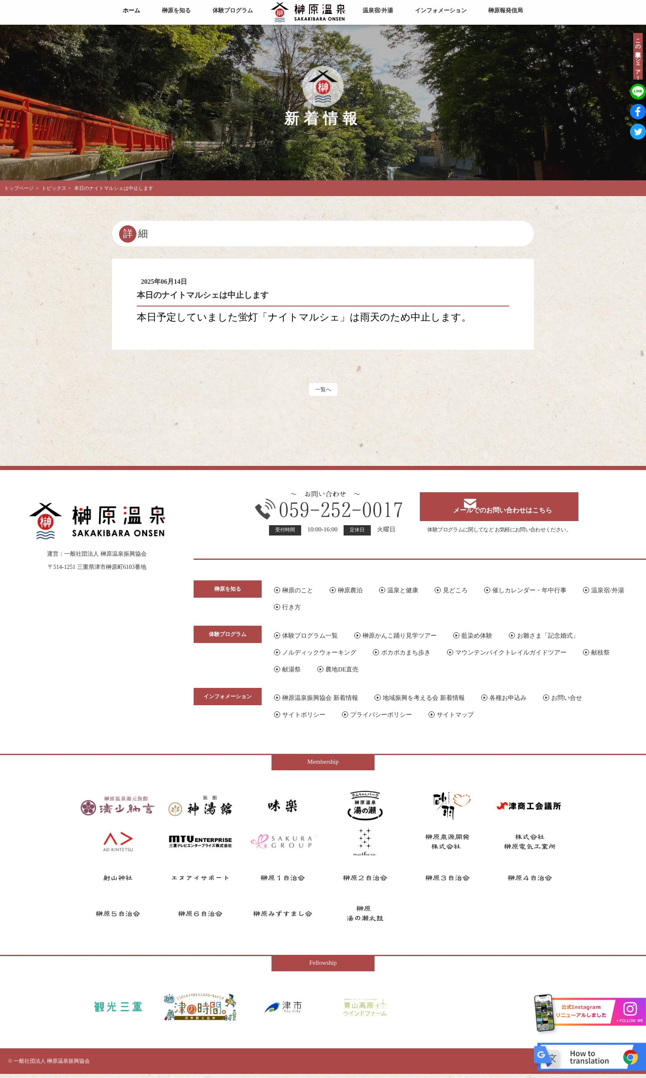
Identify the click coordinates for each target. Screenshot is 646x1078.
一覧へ (323, 391)
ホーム (131, 10)
